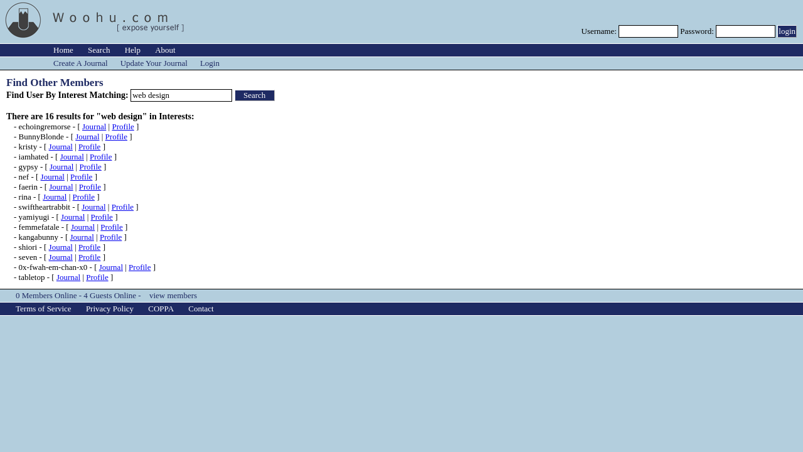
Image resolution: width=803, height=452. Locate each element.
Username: (600, 31)
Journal (94, 126)
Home (63, 50)
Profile (123, 126)
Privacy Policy (110, 308)
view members (173, 295)
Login (210, 63)
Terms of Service (44, 308)
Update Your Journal (154, 63)
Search (99, 50)
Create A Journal (80, 63)
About (165, 50)
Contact (200, 308)
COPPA (161, 308)
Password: (698, 31)
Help (133, 50)
